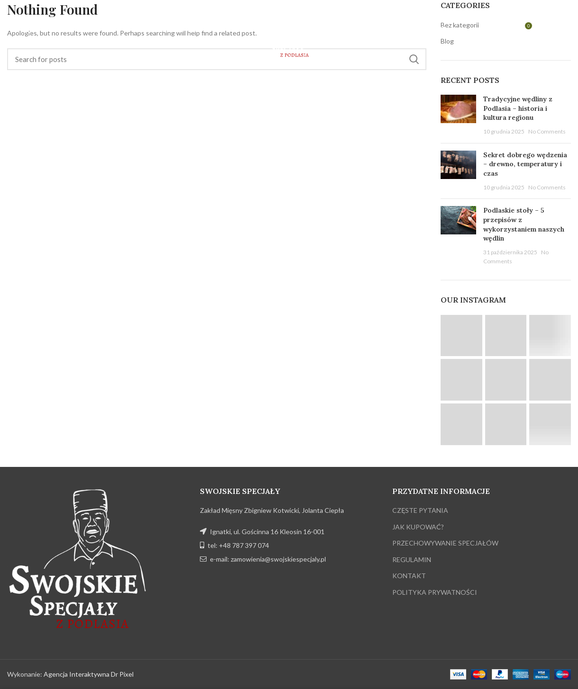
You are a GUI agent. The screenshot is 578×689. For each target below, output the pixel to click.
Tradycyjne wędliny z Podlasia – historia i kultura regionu (517, 108)
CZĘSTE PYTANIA (420, 510)
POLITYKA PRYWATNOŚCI (434, 592)
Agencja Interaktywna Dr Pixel (89, 674)
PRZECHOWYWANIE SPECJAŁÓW (445, 543)
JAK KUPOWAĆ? (418, 527)
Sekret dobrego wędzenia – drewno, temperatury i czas (525, 164)
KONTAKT (409, 576)
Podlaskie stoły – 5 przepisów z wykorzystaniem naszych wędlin (523, 224)
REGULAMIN (411, 559)
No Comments (547, 131)
